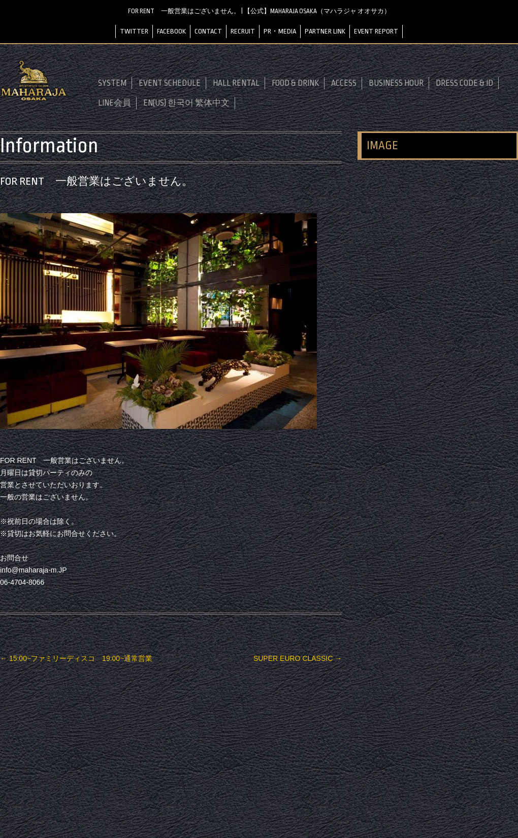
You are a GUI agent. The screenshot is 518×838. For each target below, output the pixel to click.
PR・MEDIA (280, 31)
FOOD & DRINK (295, 83)
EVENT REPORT (376, 31)
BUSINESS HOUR (396, 83)
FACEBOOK (171, 31)
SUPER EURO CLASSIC (297, 658)
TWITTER (134, 31)
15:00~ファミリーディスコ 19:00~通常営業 (76, 658)
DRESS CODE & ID (464, 83)
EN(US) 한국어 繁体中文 (186, 103)
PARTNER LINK (325, 31)
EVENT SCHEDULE (170, 83)
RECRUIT (243, 31)
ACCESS (344, 83)
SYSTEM (112, 83)
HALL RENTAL (236, 83)
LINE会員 (114, 103)
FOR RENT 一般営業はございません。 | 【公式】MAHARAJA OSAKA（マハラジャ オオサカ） (259, 11)
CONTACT (208, 31)
